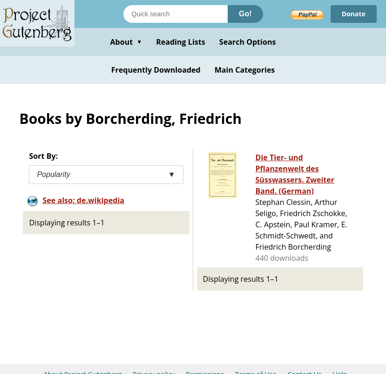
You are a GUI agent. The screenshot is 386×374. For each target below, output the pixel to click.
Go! (245, 14)
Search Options (247, 42)
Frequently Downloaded (156, 70)
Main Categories (245, 70)
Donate (354, 13)
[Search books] (175, 14)
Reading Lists (180, 42)
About (126, 42)
